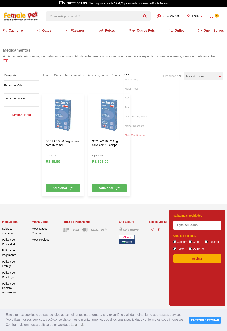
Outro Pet (198, 248)
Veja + (7, 59)
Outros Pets (142, 30)
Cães (57, 74)
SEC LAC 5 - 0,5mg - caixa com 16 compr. (62, 142)
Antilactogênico (98, 74)
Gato (196, 241)
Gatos (44, 30)
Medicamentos (74, 74)
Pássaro (214, 241)
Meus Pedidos (40, 239)
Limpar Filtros (21, 114)
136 (126, 74)
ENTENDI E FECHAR (205, 320)
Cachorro (12, 30)
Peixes (107, 30)
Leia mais (77, 324)
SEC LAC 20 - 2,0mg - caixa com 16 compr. (105, 142)
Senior (116, 74)
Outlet (177, 30)
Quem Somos (212, 30)
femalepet (46, 75)
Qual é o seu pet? (184, 235)
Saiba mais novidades (187, 215)
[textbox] (98, 16)
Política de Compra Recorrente (9, 287)
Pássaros (74, 30)
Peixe (180, 248)
